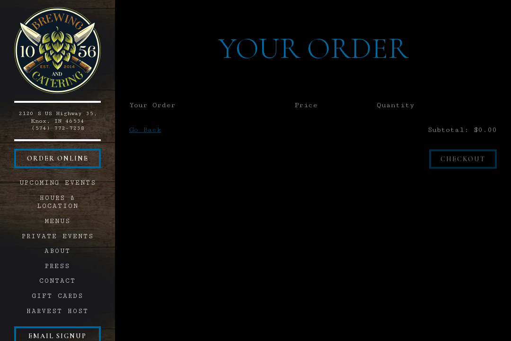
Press (57, 266)
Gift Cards (59, 296)
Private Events (58, 236)
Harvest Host (57, 311)
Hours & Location (58, 202)
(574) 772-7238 (57, 128)
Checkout (463, 160)
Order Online (57, 158)
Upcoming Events (57, 183)
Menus (57, 221)
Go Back (145, 131)
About (57, 251)
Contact (57, 281)
